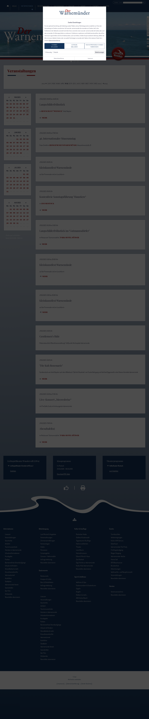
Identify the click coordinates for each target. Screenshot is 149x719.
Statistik (55, 56)
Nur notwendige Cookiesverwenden (95, 49)
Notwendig (48, 56)
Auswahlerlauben (74, 49)
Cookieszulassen (52, 49)
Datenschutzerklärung (54, 42)
